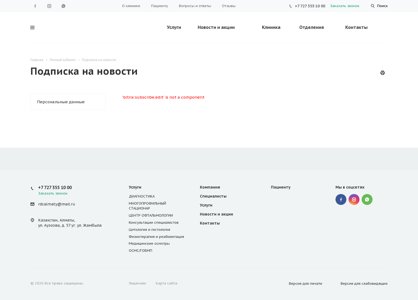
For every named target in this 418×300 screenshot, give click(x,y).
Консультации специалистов (154, 222)
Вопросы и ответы (195, 6)
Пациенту (159, 6)
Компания (210, 187)
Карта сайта (166, 283)
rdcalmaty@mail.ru (56, 204)
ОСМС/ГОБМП (140, 250)
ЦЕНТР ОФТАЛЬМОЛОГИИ (151, 215)
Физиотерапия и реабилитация (156, 236)
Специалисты (213, 196)
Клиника (271, 27)
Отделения (311, 27)
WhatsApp (63, 6)
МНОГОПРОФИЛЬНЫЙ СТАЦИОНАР (147, 206)
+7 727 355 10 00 (310, 6)
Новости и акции (216, 27)
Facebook (35, 6)
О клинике (131, 6)
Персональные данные (61, 101)
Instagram (49, 6)
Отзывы (229, 6)
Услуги (174, 27)
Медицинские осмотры (149, 243)
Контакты (356, 27)
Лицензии (137, 283)
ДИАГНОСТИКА (142, 196)
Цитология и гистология (149, 229)
